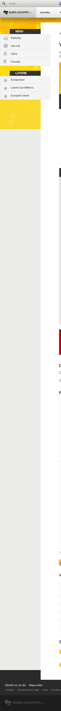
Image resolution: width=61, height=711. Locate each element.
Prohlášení (9, 690)
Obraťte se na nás (15, 685)
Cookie (45, 690)
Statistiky (16, 38)
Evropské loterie (20, 95)
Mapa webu (36, 685)
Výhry (14, 53)
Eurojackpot (18, 79)
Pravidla (15, 61)
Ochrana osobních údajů (28, 690)
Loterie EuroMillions (22, 87)
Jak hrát (15, 46)
